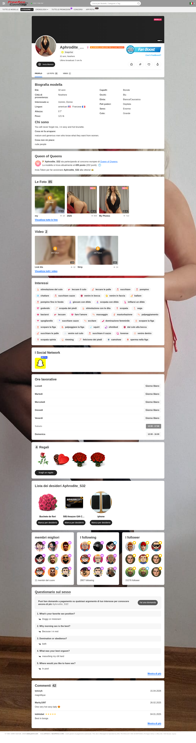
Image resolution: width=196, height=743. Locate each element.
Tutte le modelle (10, 9)
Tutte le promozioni (62, 9)
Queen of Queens (108, 161)
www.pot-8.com (32, 734)
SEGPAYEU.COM (57, 734)
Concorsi (78, 9)
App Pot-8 (91, 9)
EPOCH (47, 734)
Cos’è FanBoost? (153, 55)
